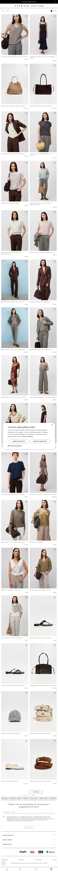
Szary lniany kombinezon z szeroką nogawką (43, 397)
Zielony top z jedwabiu (36, 542)
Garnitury (53, 798)
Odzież (26, 798)
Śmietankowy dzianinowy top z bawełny (13, 153)
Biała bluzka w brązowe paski (10, 203)
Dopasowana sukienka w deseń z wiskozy (13, 397)
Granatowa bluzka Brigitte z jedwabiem (13, 494)
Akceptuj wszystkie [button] (40, 441)
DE (40, 863)
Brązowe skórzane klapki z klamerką (40, 637)
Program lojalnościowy (29, 2)
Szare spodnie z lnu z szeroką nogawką (13, 349)
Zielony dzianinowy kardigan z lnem (40, 590)
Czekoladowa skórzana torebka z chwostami (43, 685)
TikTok (54, 859)
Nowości (5, 798)
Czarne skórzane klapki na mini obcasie (13, 685)
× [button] (52, 424)
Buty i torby (44, 798)
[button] (3, 863)
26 (33, 795)
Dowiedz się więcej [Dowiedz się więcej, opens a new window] (27, 436)
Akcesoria (34, 798)
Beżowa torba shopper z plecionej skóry (13, 106)
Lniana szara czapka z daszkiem (10, 733)
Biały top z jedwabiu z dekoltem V (11, 590)
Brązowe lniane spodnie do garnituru (12, 301)
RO (46, 863)
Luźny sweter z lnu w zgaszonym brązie (13, 542)
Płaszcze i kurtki (16, 798)
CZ (43, 863)
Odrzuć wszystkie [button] (19, 441)
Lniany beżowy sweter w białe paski (12, 637)
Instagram (38, 859)
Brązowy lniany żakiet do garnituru (40, 301)
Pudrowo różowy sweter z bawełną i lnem (42, 252)
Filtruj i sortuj (6, 10)
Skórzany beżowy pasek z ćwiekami (40, 733)
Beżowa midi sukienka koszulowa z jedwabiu (43, 494)
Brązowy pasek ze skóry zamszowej (40, 781)
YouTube (21, 859)
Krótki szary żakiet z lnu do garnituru (41, 349)
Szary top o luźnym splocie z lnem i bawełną (14, 56)
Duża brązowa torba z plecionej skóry (41, 106)
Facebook (4, 859)
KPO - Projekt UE (32, 863)
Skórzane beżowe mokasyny (9, 781)
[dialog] (29, 436)
